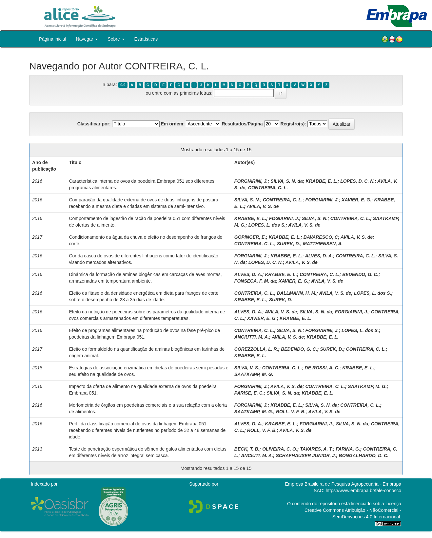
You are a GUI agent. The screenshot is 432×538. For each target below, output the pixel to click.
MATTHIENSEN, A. (323, 243)
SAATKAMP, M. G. (253, 374)
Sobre (116, 39)
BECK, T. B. (247, 449)
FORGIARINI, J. (251, 181)
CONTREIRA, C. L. (268, 187)
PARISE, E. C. (249, 393)
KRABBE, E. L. (321, 181)
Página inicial (52, 39)
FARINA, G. (348, 449)
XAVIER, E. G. (356, 199)
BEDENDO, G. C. (360, 274)
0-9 (122, 85)
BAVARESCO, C (321, 237)
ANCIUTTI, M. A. (251, 337)
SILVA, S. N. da (286, 181)
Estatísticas (146, 39)
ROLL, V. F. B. (291, 411)
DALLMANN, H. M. (297, 293)
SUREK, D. (288, 243)
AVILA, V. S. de (262, 206)
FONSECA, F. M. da (255, 281)
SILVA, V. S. (246, 367)
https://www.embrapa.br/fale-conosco (363, 490)
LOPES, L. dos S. (267, 225)
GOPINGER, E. (250, 237)
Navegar (87, 39)
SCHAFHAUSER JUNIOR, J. (306, 455)
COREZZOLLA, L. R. (256, 349)
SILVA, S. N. (247, 199)
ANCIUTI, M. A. (257, 455)
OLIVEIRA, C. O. (279, 449)
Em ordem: (173, 123)
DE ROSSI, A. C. (322, 367)
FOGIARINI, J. (284, 218)
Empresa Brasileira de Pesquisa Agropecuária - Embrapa (343, 484)
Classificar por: (94, 123)
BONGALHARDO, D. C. (364, 455)
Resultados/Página (242, 123)
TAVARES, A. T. (316, 449)
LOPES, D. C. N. (357, 181)
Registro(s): (293, 123)
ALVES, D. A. (319, 255)
